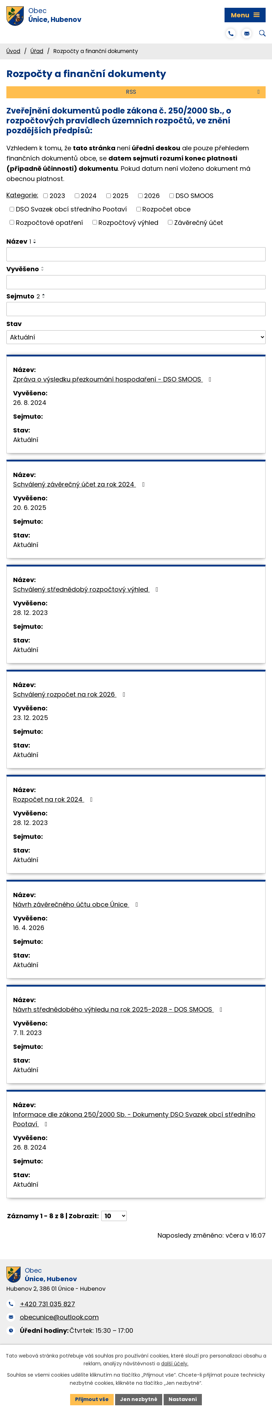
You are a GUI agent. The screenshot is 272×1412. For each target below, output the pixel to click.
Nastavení (183, 1399)
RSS (194, 92)
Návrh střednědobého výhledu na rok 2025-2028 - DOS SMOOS (119, 1009)
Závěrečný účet (198, 222)
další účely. (174, 1363)
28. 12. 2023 (30, 612)
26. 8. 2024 (29, 402)
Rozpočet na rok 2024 (54, 799)
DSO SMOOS (195, 195)
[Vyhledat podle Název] (136, 254)
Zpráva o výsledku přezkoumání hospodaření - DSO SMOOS (113, 379)
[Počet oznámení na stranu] (114, 1216)
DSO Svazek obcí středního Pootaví (71, 209)
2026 (152, 195)
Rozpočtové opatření (49, 222)
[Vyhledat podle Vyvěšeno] (136, 282)
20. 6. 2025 (29, 507)
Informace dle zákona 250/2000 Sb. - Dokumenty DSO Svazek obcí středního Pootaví (134, 1119)
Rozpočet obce (166, 209)
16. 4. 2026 (28, 927)
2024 (89, 195)
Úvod (13, 51)
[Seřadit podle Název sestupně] (35, 242)
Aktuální (25, 439)
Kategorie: (22, 195)
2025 (121, 195)
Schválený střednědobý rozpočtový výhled (87, 589)
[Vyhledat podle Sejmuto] (136, 309)
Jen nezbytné (138, 1399)
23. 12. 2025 (30, 717)
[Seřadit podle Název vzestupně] (35, 239)
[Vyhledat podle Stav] (136, 337)
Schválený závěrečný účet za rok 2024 (80, 484)
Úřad (36, 51)
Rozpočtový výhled (128, 222)
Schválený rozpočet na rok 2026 (70, 694)
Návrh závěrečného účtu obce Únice (77, 904)
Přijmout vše (92, 1399)
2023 (57, 195)
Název (18, 241)
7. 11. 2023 (27, 1032)
